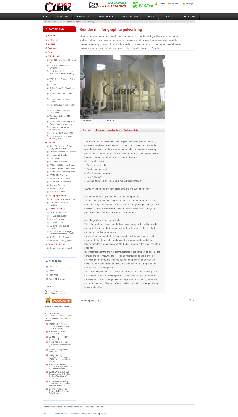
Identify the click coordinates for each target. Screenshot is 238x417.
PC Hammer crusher (58, 162)
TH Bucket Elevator (57, 216)
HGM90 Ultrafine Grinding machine (60, 100)
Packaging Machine (57, 195)
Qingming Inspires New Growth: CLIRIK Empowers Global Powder (59, 391)
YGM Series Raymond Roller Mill (62, 80)
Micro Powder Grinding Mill (61, 133)
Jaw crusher (54, 158)
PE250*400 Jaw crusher (60, 182)
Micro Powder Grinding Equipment (59, 111)
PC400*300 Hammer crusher (62, 172)
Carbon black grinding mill (60, 248)
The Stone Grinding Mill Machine (59, 117)
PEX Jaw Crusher (57, 192)
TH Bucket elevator (57, 212)
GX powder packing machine (62, 199)
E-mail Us (175, 3)
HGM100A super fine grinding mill (62, 106)
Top (189, 300)
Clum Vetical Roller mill (94, 407)
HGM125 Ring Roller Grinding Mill (62, 61)
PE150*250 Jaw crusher (60, 175)
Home (45, 16)
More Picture (86, 120)
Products (83, 16)
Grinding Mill (54, 56)
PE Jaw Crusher (56, 188)
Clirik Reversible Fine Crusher (62, 152)
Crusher (52, 142)
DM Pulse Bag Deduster (60, 237)
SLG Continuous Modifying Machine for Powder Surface (61, 232)
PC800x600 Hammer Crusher (62, 165)
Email (51, 271)
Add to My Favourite (57, 279)
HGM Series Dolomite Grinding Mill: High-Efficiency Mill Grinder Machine (60, 366)
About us (52, 36)
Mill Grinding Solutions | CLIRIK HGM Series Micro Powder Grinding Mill (59, 383)
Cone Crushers (55, 414)
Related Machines (56, 209)
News (151, 16)
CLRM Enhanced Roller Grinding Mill (59, 66)
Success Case (130, 16)
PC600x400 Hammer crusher (62, 168)
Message (189, 3)
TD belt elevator (56, 222)
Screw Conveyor (56, 219)
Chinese (161, 3)
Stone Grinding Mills (57, 244)
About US (62, 16)
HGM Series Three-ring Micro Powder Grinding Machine (62, 123)
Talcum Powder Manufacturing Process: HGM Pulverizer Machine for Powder (60, 358)
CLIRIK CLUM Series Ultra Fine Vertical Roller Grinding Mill (61, 73)
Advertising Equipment (100, 414)
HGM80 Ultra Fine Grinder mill (61, 94)
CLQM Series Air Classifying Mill (62, 89)
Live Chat (53, 267)
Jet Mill (52, 85)
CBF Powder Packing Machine (58, 204)
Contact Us (188, 16)
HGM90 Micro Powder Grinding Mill (59, 128)
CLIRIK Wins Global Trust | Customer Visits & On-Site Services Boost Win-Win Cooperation (59, 375)
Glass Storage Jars (83, 414)
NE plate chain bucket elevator (59, 227)
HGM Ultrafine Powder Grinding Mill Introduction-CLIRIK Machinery (59, 326)
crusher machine (68, 414)
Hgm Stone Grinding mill (73, 407)
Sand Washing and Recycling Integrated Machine (62, 147)
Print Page (53, 275)
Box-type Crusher (57, 185)
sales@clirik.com (62, 306)
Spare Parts (105, 16)
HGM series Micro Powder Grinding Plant (61, 137)
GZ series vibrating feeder (60, 240)
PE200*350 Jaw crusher (60, 178)
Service (167, 16)
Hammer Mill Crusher (58, 155)
